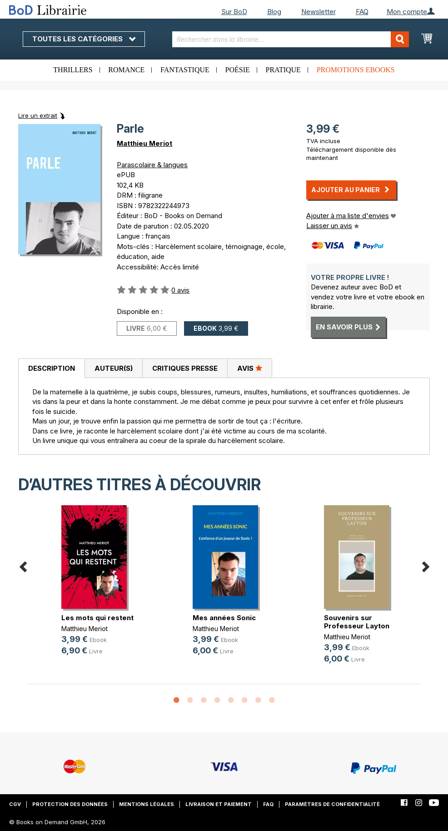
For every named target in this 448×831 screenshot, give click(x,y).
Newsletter (318, 11)
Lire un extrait (37, 115)
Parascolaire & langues (152, 164)
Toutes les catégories (83, 39)
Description (51, 368)
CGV (15, 804)
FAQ (362, 11)
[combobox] (290, 39)
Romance (126, 70)
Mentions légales (146, 804)
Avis (249, 368)
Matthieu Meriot (144, 143)
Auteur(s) (114, 368)
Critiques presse (185, 368)
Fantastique (184, 70)
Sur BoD (234, 11)
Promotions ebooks (356, 70)
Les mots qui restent (97, 617)
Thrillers (72, 70)
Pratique (283, 70)
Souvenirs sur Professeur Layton (356, 621)
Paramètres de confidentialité (332, 804)
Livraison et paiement (218, 804)
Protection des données (70, 804)
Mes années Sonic (224, 617)
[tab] (51, 368)
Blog (274, 11)
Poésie (237, 70)
